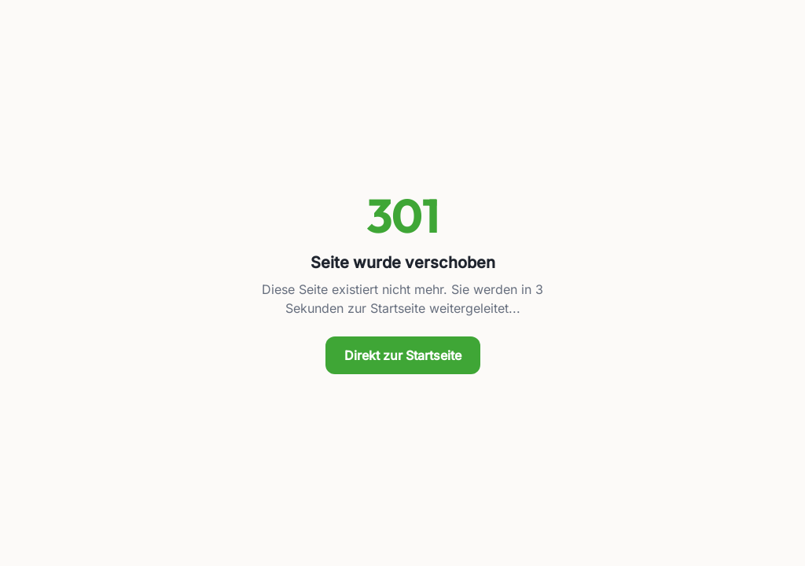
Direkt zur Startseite (402, 355)
